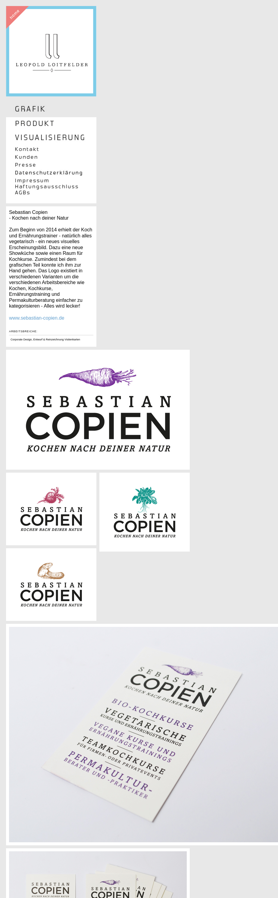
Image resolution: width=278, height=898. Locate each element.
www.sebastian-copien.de (36, 318)
